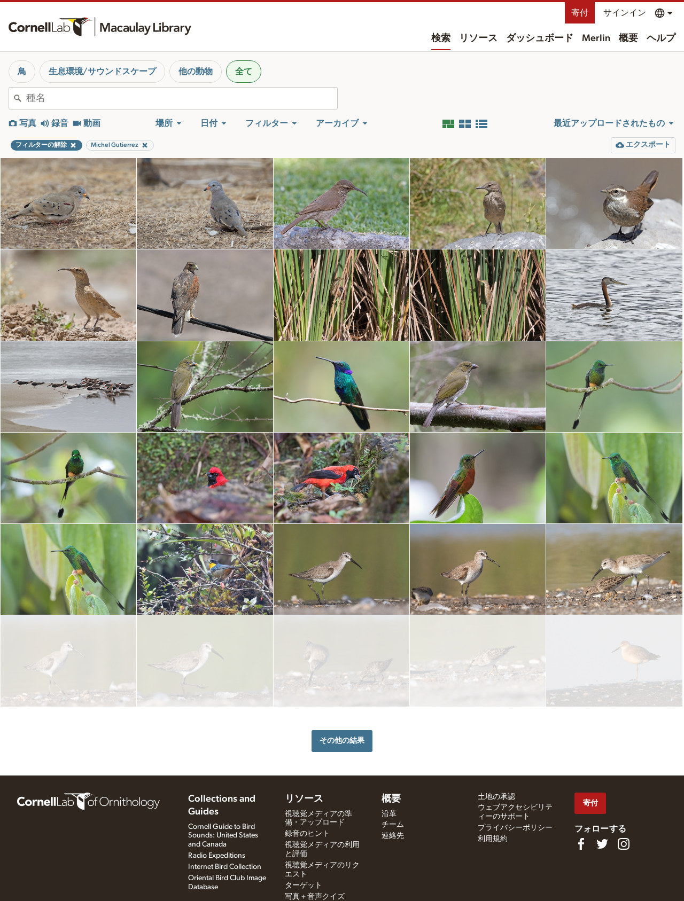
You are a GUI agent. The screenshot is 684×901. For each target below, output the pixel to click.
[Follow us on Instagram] (623, 841)
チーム (393, 822)
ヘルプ (661, 38)
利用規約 (493, 836)
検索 (440, 38)
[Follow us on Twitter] (602, 841)
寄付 (579, 13)
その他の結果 (342, 700)
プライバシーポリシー (515, 825)
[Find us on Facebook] (580, 841)
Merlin (596, 38)
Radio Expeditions (216, 853)
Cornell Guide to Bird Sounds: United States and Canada (223, 833)
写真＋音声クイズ (315, 894)
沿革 (389, 811)
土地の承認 (496, 794)
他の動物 (195, 71)
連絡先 (393, 833)
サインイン (624, 13)
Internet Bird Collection (224, 864)
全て (243, 71)
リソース (478, 38)
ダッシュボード (539, 38)
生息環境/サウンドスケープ (102, 71)
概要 (628, 38)
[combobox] (181, 98)
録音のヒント (307, 831)
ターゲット (303, 883)
